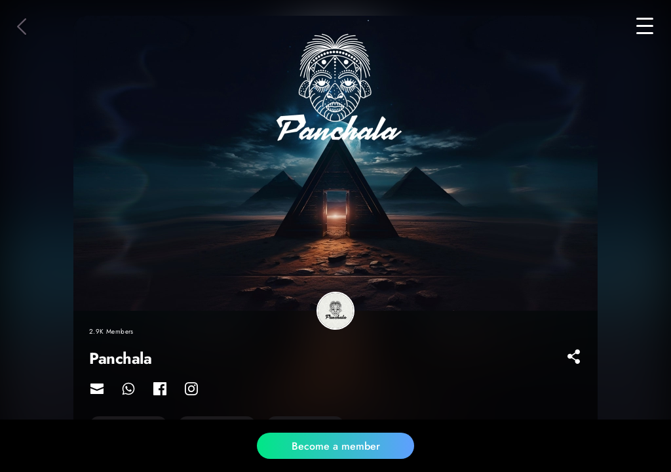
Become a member (336, 446)
